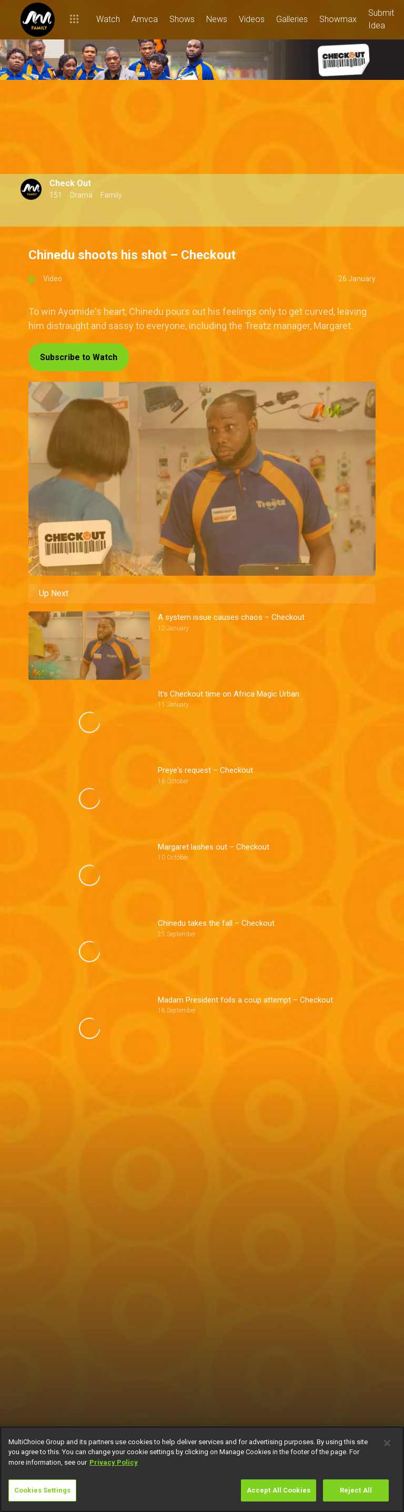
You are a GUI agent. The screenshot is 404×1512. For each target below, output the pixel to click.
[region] (202, 1469)
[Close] (387, 1443)
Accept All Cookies (278, 1490)
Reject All (356, 1490)
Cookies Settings (42, 1490)
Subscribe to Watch (78, 357)
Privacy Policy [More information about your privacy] (113, 1462)
